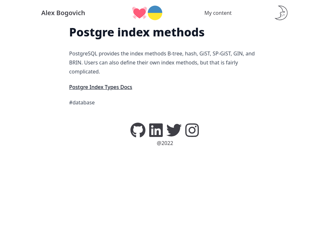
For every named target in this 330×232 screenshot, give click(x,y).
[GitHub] (138, 129)
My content (218, 12)
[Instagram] (192, 129)
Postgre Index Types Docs (100, 87)
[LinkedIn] (156, 129)
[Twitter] (174, 129)
